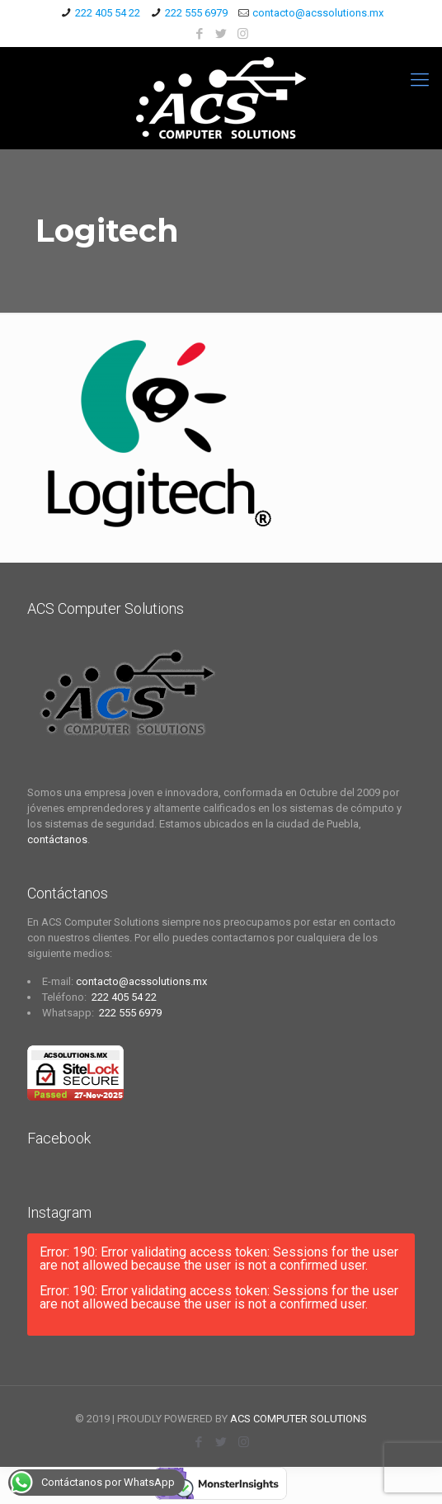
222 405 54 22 (107, 13)
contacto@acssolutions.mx (317, 13)
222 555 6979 (196, 13)
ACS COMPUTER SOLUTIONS (298, 1418)
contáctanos (57, 839)
